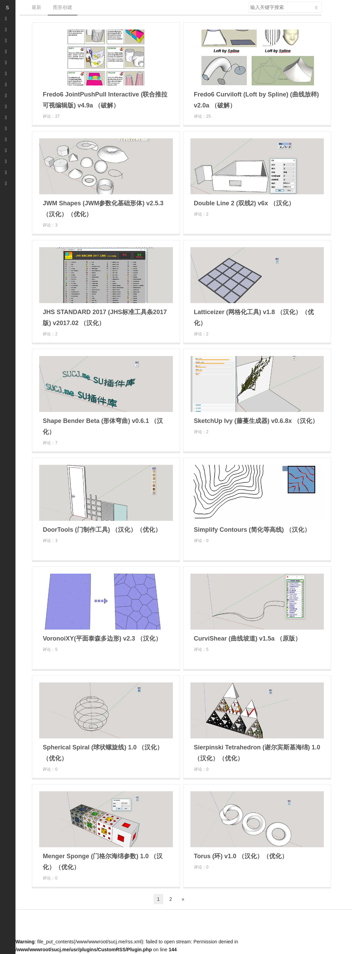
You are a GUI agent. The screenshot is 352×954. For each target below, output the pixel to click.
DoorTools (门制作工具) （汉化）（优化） (102, 529)
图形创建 (62, 7)
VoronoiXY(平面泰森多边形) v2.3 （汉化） (102, 638)
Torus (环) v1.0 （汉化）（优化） (241, 856)
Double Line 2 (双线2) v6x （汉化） (244, 203)
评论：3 (50, 225)
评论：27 (51, 116)
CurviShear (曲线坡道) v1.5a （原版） (247, 638)
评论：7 (50, 442)
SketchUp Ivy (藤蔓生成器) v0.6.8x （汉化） (256, 420)
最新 (36, 7)
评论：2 (201, 214)
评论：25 (202, 116)
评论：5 (50, 649)
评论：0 (201, 540)
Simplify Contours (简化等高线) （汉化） (252, 529)
